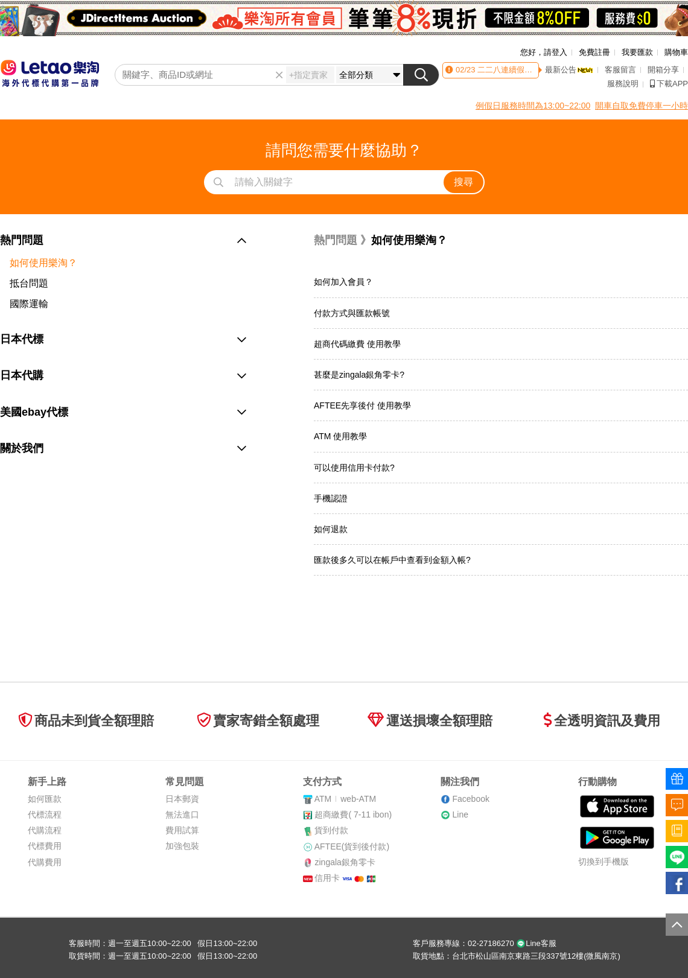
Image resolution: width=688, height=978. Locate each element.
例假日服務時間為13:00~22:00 (533, 105)
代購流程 (45, 830)
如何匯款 (45, 799)
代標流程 (45, 814)
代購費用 (45, 862)
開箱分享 (663, 69)
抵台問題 (29, 283)
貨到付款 (331, 830)
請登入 (555, 52)
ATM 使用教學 (340, 436)
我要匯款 (637, 52)
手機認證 (331, 498)
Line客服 (536, 943)
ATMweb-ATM (345, 799)
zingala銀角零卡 (344, 862)
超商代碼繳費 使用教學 (357, 344)
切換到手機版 (603, 861)
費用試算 (182, 830)
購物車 (676, 52)
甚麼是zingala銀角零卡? (359, 374)
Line (460, 814)
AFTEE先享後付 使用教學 (362, 405)
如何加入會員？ (343, 282)
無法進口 (182, 814)
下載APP (669, 83)
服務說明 (623, 83)
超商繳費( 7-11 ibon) (353, 814)
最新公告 (569, 69)
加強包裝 (182, 846)
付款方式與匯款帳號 (352, 313)
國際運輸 (29, 304)
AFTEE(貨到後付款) (351, 846)
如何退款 (331, 529)
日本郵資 (182, 799)
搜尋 (463, 182)
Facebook (470, 799)
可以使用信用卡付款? (354, 467)
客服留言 (620, 69)
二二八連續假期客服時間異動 (527, 69)
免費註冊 (594, 52)
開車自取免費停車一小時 (641, 105)
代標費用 (45, 846)
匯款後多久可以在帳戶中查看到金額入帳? (392, 560)
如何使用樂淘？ (43, 263)
